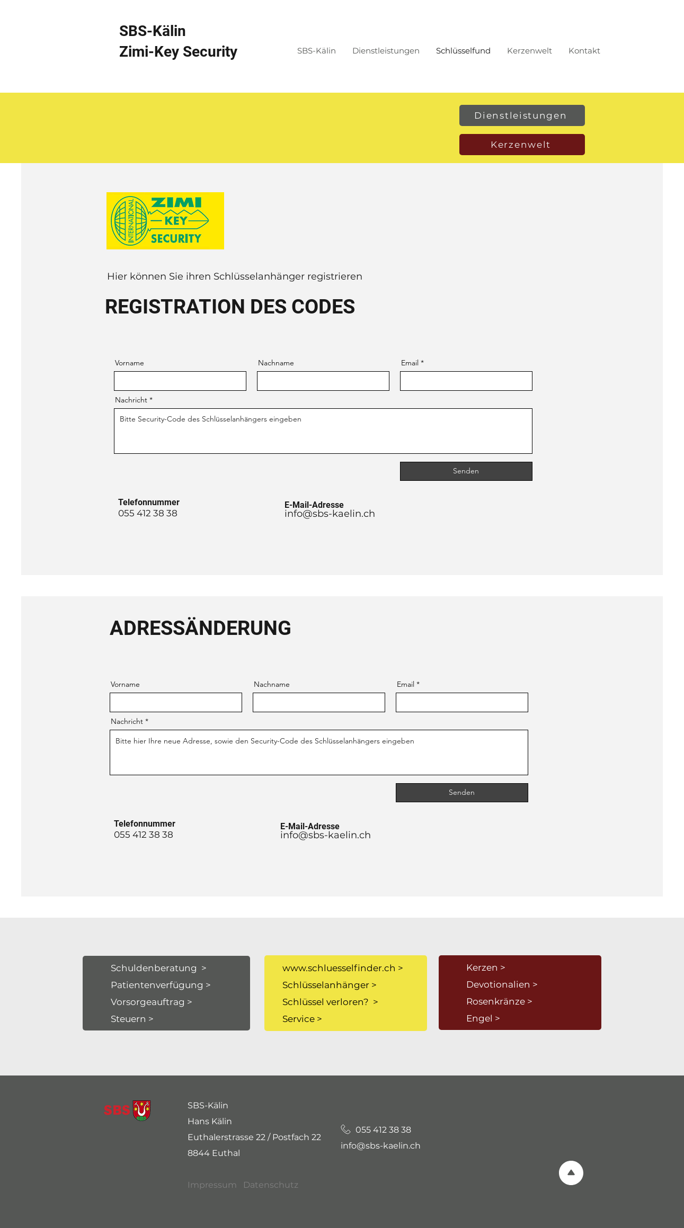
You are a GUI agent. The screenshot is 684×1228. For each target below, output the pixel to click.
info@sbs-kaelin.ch (330, 513)
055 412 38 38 (377, 1130)
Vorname (129, 362)
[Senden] (466, 471)
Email (410, 362)
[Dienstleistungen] (522, 115)
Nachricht (131, 400)
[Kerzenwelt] (522, 144)
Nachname (276, 362)
